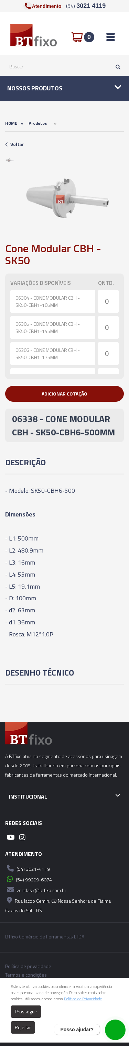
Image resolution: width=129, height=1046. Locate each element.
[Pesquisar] (116, 66)
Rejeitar (23, 1027)
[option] (9, 160)
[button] (64, 394)
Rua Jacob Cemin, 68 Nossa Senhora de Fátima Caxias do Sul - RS (58, 904)
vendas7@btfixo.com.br (35, 889)
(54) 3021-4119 (27, 868)
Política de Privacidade (83, 998)
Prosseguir (26, 1011)
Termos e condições (26, 974)
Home (11, 123)
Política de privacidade (28, 966)
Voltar (14, 144)
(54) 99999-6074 (28, 879)
